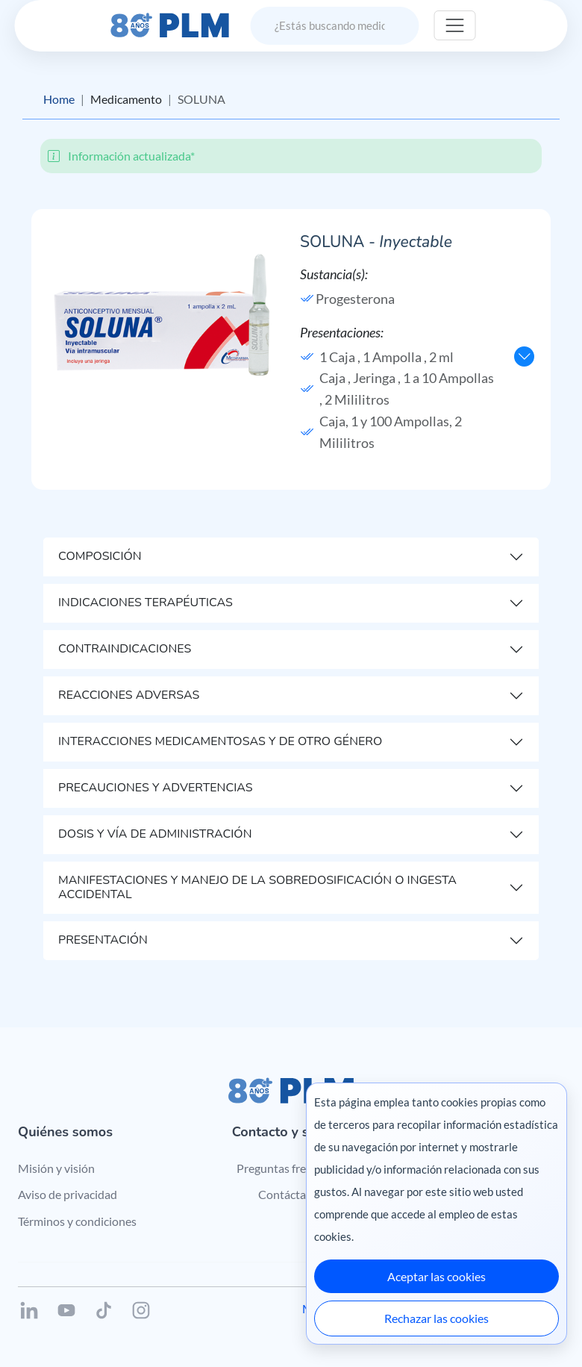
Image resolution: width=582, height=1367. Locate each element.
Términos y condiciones (77, 1221)
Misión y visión (56, 1168)
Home (59, 99)
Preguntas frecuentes (291, 1168)
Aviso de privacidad (67, 1194)
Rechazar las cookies (436, 1318)
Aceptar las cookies (436, 1276)
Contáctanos (291, 1194)
